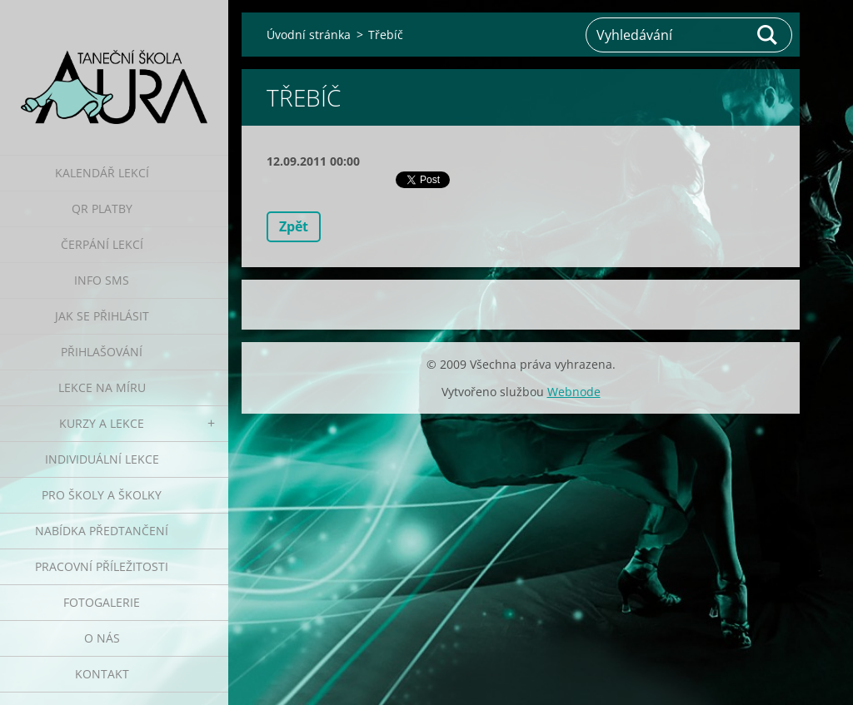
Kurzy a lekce (101, 423)
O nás (102, 638)
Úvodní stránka (309, 34)
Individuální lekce (102, 459)
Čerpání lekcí (102, 244)
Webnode (574, 392)
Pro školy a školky (102, 495)
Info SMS (101, 280)
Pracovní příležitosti (101, 566)
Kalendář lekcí (102, 173)
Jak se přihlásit (102, 316)
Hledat (768, 34)
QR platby (102, 208)
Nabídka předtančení (101, 531)
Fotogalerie (101, 602)
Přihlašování (101, 352)
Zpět (293, 226)
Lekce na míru (102, 387)
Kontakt (102, 674)
